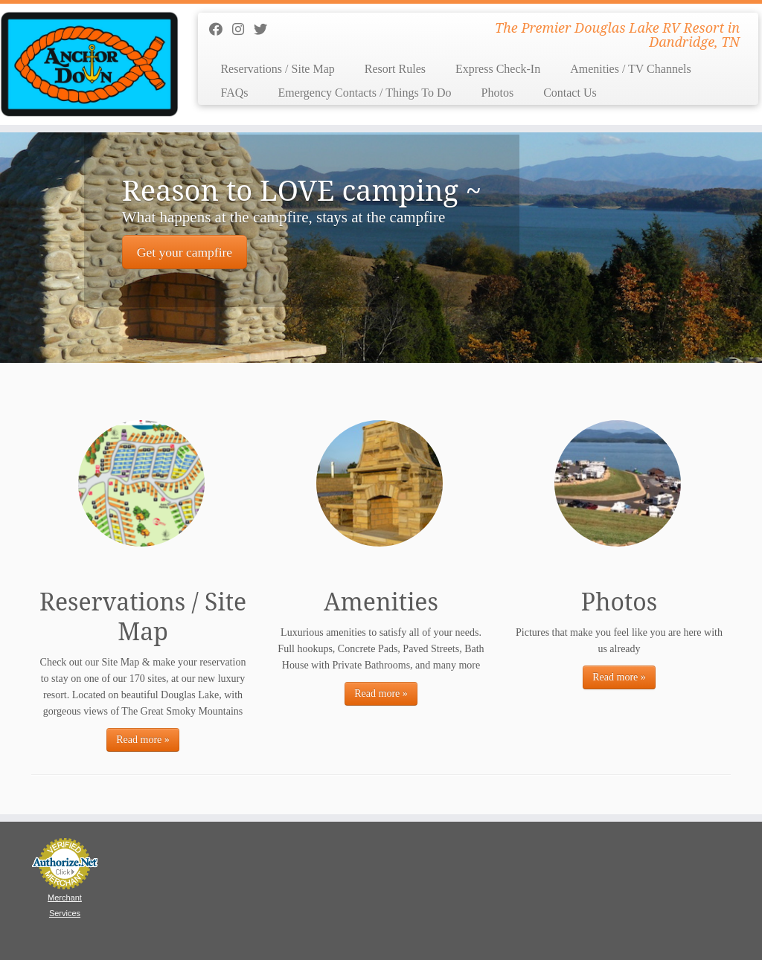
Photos (497, 92)
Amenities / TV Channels (630, 68)
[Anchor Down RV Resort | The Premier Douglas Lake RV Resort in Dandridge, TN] (89, 64)
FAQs (234, 92)
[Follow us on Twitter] (265, 29)
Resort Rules (395, 68)
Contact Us (570, 92)
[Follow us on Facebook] (220, 29)
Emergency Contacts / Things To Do (364, 92)
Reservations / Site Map (277, 68)
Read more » (143, 739)
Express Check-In (497, 68)
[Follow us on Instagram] (243, 29)
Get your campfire (184, 252)
